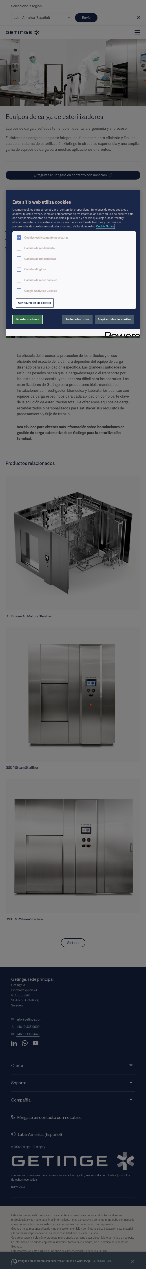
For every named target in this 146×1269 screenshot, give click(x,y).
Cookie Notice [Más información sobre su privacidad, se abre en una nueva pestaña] (105, 226)
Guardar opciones (27, 319)
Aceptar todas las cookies (114, 319)
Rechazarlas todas (77, 319)
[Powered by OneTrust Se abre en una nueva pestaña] (121, 333)
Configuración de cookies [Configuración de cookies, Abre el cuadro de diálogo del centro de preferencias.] (34, 302)
